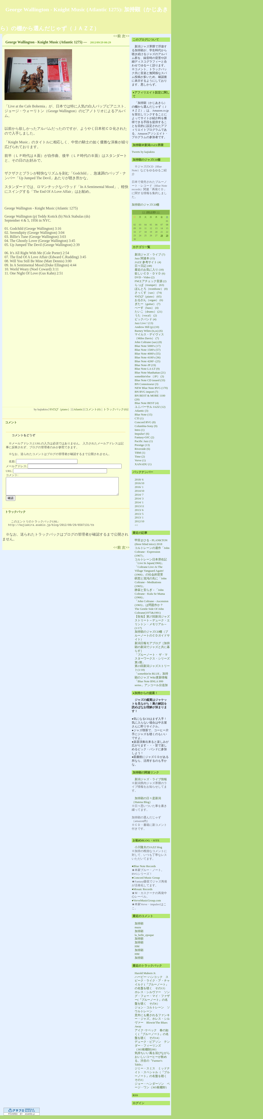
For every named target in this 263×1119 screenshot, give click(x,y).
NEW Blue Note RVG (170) (151, 388)
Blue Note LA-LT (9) (147, 368)
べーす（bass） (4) (147, 307)
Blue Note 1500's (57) (148, 349)
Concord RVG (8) (145, 422)
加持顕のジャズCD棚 (145, 204)
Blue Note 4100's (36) (148, 357)
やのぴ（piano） (60, 409)
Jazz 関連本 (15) (145, 258)
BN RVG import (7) (146, 391)
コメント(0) (92, 409)
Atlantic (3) (141, 410)
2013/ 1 (139, 517)
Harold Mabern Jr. (145, 973)
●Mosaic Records (142, 889)
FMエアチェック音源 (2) (150, 281)
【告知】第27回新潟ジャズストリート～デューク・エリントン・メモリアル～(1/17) (152, 622)
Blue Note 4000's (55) (148, 353)
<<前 (117, 36)
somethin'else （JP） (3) (149, 376)
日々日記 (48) (143, 265)
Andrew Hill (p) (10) (147, 327)
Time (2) (140, 456)
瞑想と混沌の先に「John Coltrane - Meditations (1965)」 (151, 582)
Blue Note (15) (143, 414)
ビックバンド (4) (145, 319)
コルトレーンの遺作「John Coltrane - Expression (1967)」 (152, 551)
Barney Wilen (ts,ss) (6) (149, 330)
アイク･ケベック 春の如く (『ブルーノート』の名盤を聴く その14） (152, 1034)
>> (158, 212)
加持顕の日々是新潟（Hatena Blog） (146, 800)
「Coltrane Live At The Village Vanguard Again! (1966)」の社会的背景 (149, 570)
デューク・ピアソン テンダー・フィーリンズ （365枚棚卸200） (152, 1045)
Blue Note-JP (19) (145, 365)
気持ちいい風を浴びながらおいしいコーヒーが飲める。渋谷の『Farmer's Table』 (152, 1058)
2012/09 (151, 212)
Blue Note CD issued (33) (150, 380)
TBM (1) (140, 452)
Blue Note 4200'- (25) (147, 361)
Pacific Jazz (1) (144, 441)
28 (162, 235)
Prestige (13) (142, 445)
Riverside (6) (142, 448)
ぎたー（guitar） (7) (147, 304)
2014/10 (139, 490)
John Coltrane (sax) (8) (148, 342)
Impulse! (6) (142, 433)
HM (137, 946)
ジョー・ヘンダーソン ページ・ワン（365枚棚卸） (152, 1085)
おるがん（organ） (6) (149, 300)
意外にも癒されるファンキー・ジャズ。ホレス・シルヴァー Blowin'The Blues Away (152, 1020)
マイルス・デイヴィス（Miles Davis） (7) (149, 336)
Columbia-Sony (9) (146, 426)
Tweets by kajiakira (143, 151)
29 (167, 235)
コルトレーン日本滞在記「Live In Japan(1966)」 (151, 561)
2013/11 (139, 506)
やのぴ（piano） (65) (148, 296)
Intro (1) (140, 430)
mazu (138, 927)
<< (143, 212)
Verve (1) (140, 460)
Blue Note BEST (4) (147, 403)
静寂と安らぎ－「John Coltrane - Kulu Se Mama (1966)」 (150, 593)
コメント (11, 422)
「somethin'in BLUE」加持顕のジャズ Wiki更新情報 (151, 675)
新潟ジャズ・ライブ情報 (151, 779)
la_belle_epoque (144, 935)
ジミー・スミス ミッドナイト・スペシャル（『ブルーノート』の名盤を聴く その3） (152, 1074)
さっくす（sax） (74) (148, 292)
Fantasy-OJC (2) (144, 437)
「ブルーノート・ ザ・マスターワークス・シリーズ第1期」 (152, 658)
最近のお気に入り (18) (149, 269)
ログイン (138, 1103)
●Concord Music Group (146, 877)
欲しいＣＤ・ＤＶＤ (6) (150, 273)
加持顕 (139, 923)
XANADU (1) (143, 464)
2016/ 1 (139, 487)
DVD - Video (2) (144, 277)
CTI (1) (139, 418)
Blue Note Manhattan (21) (150, 372)
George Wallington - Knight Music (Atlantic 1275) (43, 42)
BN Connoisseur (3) (146, 384)
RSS (135, 1095)
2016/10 (139, 483)
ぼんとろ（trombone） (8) (151, 288)
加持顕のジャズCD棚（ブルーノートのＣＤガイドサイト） (152, 635)
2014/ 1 (139, 502)
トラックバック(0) (115, 409)
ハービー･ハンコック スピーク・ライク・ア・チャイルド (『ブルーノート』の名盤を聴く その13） (152, 982)
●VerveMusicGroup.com (146, 900)
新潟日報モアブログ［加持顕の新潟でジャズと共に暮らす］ (152, 646)
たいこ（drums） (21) (148, 311)
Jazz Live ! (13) (144, 323)
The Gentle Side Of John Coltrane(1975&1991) (149, 610)
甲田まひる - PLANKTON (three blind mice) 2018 (151, 542)
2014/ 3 (139, 498)
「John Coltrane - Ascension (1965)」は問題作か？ (151, 603)
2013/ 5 (139, 513)
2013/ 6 (139, 510)
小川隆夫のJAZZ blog (148, 847)
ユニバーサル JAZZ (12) (150, 407)
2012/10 (139, 521)
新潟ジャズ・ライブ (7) (150, 254)
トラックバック (15, 511)
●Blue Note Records (144, 866)
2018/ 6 (139, 479)
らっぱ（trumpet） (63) (149, 285)
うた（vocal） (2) (146, 315)
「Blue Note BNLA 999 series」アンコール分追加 (151, 683)
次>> (125, 36)
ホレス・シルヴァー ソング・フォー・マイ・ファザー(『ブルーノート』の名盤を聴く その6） (152, 997)
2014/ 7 (139, 494)
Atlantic (78, 409)
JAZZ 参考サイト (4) (148, 262)
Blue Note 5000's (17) (148, 346)
